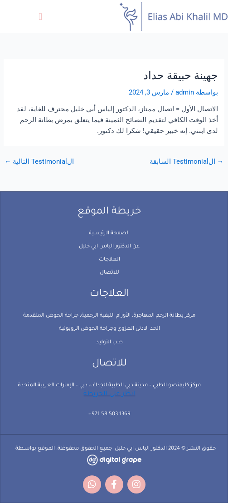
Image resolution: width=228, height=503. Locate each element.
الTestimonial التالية (39, 161)
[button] (40, 16)
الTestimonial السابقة (187, 161)
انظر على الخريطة (109, 394)
